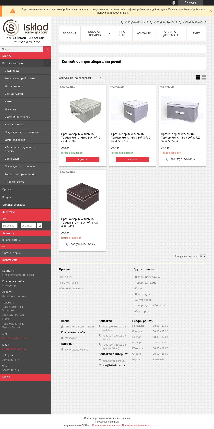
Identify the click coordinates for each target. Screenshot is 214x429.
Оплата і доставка (13, 204)
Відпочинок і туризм (17, 116)
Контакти (144, 33)
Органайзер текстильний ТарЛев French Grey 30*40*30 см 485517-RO (130, 137)
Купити (82, 159)
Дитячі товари (14, 86)
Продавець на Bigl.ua (106, 421)
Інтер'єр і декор (14, 181)
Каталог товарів (12, 63)
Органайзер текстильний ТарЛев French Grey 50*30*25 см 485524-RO (180, 137)
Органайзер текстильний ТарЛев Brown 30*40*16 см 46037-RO (79, 222)
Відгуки (6, 197)
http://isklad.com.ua (14, 338)
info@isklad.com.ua (14, 349)
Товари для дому (145, 282)
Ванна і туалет (14, 93)
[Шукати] (47, 49)
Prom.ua (125, 418)
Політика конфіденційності (136, 425)
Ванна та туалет (15, 124)
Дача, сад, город (15, 139)
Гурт (196, 33)
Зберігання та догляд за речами (20, 149)
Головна (69, 33)
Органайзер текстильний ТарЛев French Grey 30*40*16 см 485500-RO (80, 137)
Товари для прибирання (20, 78)
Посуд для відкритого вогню (22, 132)
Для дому (10, 109)
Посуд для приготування (20, 166)
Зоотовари (12, 158)
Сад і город (12, 70)
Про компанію (69, 282)
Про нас (7, 189)
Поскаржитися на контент (106, 425)
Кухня (8, 101)
